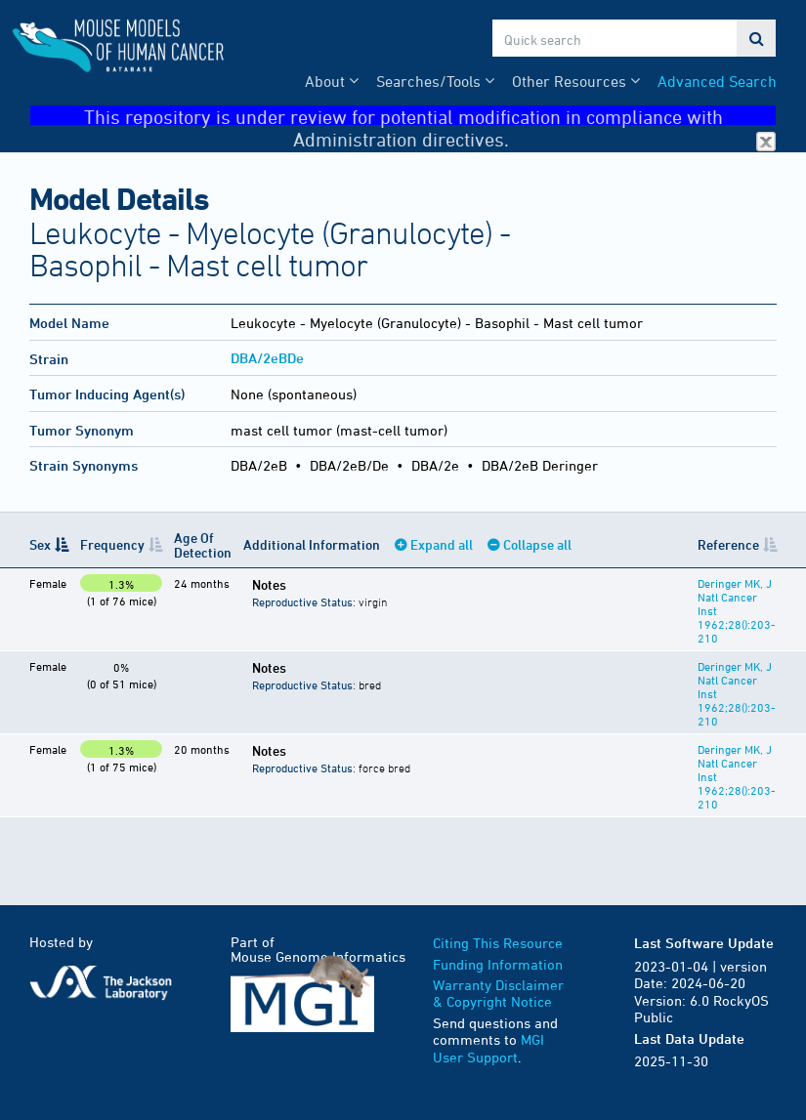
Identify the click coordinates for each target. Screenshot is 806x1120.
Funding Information (498, 964)
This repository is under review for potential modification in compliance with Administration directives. (430, 115)
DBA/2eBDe (267, 358)
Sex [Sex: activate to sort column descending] (40, 544)
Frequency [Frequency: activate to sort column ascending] (112, 544)
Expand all (441, 544)
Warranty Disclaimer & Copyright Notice (498, 993)
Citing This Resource (498, 942)
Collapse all (537, 544)
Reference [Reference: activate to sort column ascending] (728, 544)
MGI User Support (488, 1048)
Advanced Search (717, 81)
